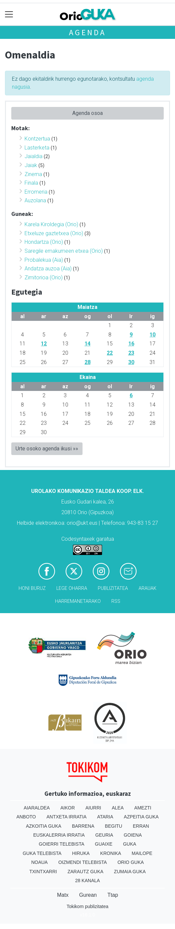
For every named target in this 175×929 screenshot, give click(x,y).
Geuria (104, 835)
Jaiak (31, 165)
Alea (118, 807)
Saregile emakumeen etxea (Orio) (64, 251)
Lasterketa (37, 147)
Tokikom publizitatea (87, 906)
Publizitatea (113, 588)
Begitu (113, 826)
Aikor (67, 807)
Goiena (133, 835)
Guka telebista (42, 853)
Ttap (112, 895)
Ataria (105, 816)
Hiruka (80, 853)
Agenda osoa (87, 113)
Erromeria (36, 192)
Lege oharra (71, 588)
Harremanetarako (78, 601)
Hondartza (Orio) (44, 242)
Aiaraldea (37, 807)
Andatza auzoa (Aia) (48, 268)
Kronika (110, 853)
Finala (31, 183)
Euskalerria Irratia (59, 835)
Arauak (147, 588)
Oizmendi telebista (82, 862)
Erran (141, 826)
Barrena (83, 826)
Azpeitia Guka (141, 816)
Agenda (87, 32)
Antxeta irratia (66, 816)
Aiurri (93, 807)
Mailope (142, 853)
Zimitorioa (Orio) (44, 277)
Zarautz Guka (85, 871)
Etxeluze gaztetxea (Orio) (54, 233)
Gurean (88, 895)
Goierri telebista (61, 844)
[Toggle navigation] (9, 14)
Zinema (33, 174)
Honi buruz (32, 588)
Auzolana (35, 200)
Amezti (142, 807)
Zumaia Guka (130, 871)
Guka (129, 844)
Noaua (39, 862)
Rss (115, 601)
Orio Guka (130, 862)
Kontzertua (37, 139)
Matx (63, 895)
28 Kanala (87, 880)
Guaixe (103, 844)
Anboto (26, 816)
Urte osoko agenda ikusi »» (47, 448)
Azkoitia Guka (43, 826)
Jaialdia (33, 156)
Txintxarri (43, 871)
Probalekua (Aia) (44, 260)
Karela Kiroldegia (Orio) (51, 224)
